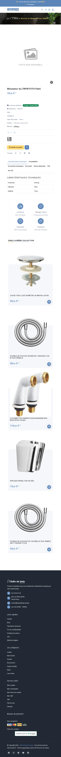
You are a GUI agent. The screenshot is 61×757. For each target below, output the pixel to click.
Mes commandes (12, 689)
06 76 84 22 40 (16, 593)
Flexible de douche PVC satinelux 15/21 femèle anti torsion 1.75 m (30, 544)
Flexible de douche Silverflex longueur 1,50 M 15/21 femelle (29, 358)
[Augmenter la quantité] (14, 132)
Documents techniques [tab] (15, 166)
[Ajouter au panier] (49, 303)
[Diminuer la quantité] (8, 132)
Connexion (30, 4)
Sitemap (9, 706)
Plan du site (11, 703)
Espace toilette (12, 666)
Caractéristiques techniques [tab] (17, 161)
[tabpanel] (30, 401)
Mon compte (11, 685)
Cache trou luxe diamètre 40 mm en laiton (29, 297)
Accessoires (11, 663)
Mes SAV (10, 696)
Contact (9, 619)
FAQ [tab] (48, 166)
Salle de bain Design (26, 745)
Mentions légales (12, 640)
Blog (8, 622)
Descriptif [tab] (28, 166)
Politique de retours (13, 633)
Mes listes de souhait (14, 692)
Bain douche (11, 656)
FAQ (8, 699)
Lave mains (10, 673)
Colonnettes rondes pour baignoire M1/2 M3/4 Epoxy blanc (28, 421)
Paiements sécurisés (14, 626)
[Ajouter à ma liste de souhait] (27, 147)
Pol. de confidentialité (14, 630)
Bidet (8, 670)
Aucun (16, 18)
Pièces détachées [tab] (40, 166)
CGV (8, 637)
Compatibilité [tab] (33, 161)
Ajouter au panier (15, 147)
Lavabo (9, 652)
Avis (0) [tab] (10, 170)
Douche (9, 659)
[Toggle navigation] (53, 10)
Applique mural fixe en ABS (22, 482)
